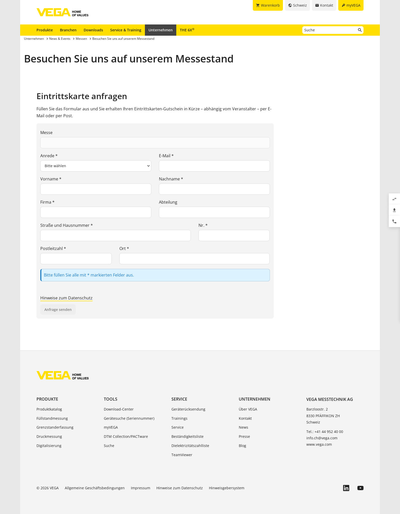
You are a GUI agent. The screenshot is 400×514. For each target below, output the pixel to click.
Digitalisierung (48, 445)
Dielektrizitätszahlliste (190, 445)
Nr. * (203, 225)
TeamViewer (181, 454)
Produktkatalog (49, 409)
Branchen (68, 30)
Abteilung (168, 202)
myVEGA (111, 427)
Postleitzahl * (53, 248)
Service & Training (125, 30)
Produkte (44, 30)
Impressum (140, 487)
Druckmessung (49, 436)
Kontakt (245, 418)
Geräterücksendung (188, 409)
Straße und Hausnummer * (66, 225)
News (243, 427)
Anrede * (49, 156)
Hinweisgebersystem (226, 487)
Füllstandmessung (52, 418)
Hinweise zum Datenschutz (66, 298)
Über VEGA (248, 409)
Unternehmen (160, 30)
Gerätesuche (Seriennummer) (129, 418)
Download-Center (119, 409)
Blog (242, 445)
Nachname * (171, 179)
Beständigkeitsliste (187, 436)
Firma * (47, 202)
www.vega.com (319, 444)
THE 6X (187, 29)
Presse (244, 436)
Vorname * (50, 179)
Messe (46, 132)
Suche (109, 445)
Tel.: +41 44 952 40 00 (324, 431)
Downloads (93, 30)
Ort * (124, 248)
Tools (110, 399)
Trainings (179, 418)
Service (179, 399)
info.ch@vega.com (322, 438)
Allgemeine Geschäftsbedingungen (95, 487)
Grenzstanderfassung (54, 427)
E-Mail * (166, 156)
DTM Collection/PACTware (126, 436)
